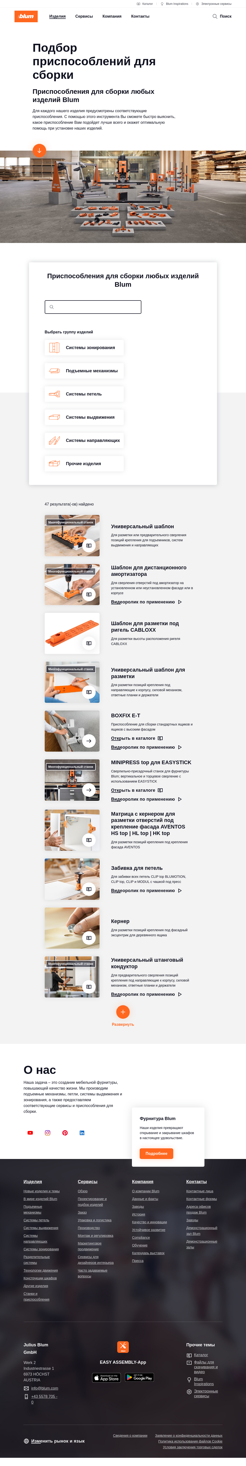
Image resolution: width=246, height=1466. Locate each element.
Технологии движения (40, 1270)
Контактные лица (199, 1191)
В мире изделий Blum (40, 1199)
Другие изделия (35, 1286)
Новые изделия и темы (41, 1191)
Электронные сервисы (213, 4)
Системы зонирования (41, 1249)
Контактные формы (201, 1199)
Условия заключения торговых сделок (192, 1447)
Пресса (137, 1261)
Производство (89, 1228)
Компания (142, 1181)
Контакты (196, 1181)
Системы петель (36, 1220)
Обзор (82, 1191)
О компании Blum (145, 1191)
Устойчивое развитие (148, 1230)
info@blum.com (44, 1388)
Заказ (82, 1212)
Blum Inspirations (174, 4)
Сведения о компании (130, 1435)
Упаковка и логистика (94, 1220)
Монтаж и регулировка (95, 1236)
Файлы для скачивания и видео (206, 1367)
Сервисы (88, 1181)
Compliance (141, 1237)
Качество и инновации (149, 1222)
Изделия (32, 1181)
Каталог (145, 4)
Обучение (139, 1245)
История (138, 1214)
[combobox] (93, 307)
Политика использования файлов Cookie (190, 1441)
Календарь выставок (148, 1253)
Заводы (138, 1207)
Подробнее (156, 1153)
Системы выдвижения (40, 1228)
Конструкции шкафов (40, 1278)
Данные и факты (145, 1199)
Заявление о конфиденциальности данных (189, 1435)
